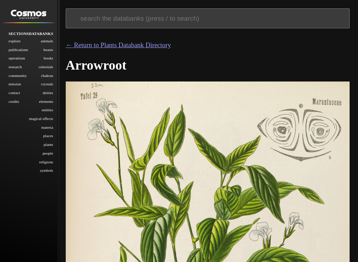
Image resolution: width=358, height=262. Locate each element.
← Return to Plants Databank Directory (118, 45)
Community (18, 75)
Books (48, 58)
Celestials (45, 66)
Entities (47, 110)
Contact (14, 92)
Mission (15, 84)
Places (48, 136)
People (48, 153)
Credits (14, 101)
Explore (15, 40)
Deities (48, 92)
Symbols (46, 170)
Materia (47, 127)
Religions (46, 162)
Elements (46, 101)
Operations (17, 58)
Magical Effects (41, 118)
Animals (47, 40)
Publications (18, 49)
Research (15, 66)
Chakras (47, 75)
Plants (48, 144)
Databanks (41, 33)
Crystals (47, 84)
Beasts (48, 49)
